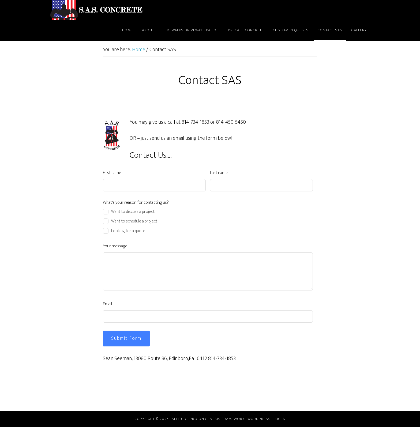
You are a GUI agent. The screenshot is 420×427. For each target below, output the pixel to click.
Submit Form (126, 338)
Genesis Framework (225, 419)
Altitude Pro (184, 419)
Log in (279, 419)
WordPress (259, 419)
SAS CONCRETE (97, 10)
